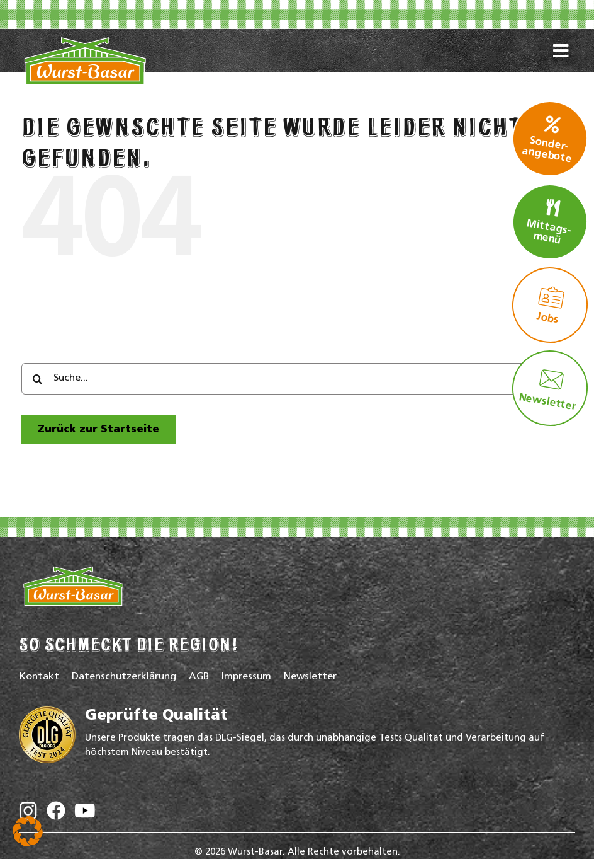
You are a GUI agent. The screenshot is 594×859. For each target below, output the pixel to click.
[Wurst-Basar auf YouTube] (85, 814)
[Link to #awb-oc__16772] (561, 65)
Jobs (550, 305)
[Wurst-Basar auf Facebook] (56, 813)
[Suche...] (297, 379)
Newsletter (548, 389)
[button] (27, 831)
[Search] (37, 379)
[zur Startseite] (98, 429)
